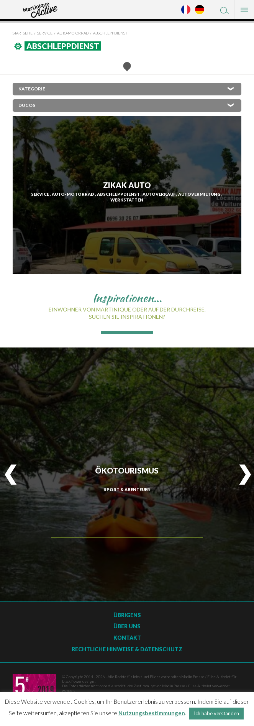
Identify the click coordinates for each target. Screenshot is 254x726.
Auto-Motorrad (72, 33)
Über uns (127, 626)
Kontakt (127, 637)
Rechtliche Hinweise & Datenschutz (127, 649)
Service (44, 33)
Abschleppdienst (110, 33)
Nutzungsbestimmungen (151, 713)
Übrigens (127, 615)
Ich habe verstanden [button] (216, 713)
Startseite (23, 33)
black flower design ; (78, 681)
